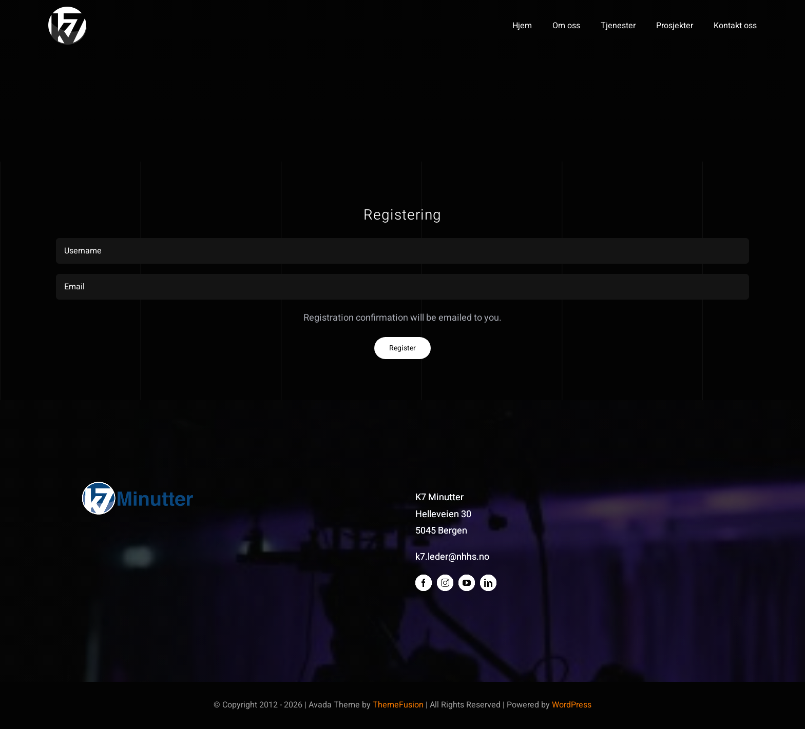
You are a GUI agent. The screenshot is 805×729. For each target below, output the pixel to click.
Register (402, 348)
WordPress (571, 705)
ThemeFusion (398, 705)
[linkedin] (488, 583)
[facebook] (423, 583)
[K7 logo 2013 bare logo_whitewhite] (67, 11)
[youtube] (466, 583)
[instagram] (445, 583)
